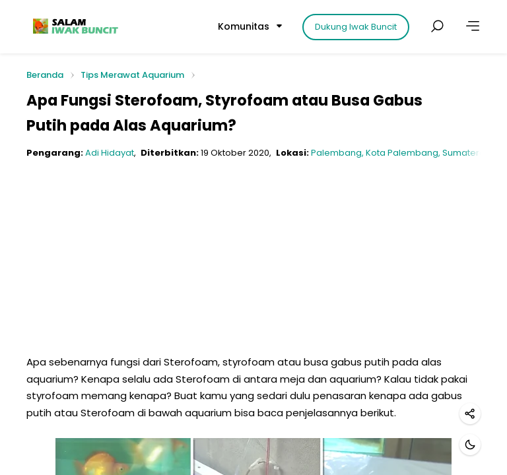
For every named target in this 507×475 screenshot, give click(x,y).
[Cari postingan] (437, 26)
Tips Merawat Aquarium (132, 75)
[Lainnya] (473, 26)
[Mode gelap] (470, 444)
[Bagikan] (470, 413)
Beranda (44, 75)
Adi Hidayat (109, 152)
